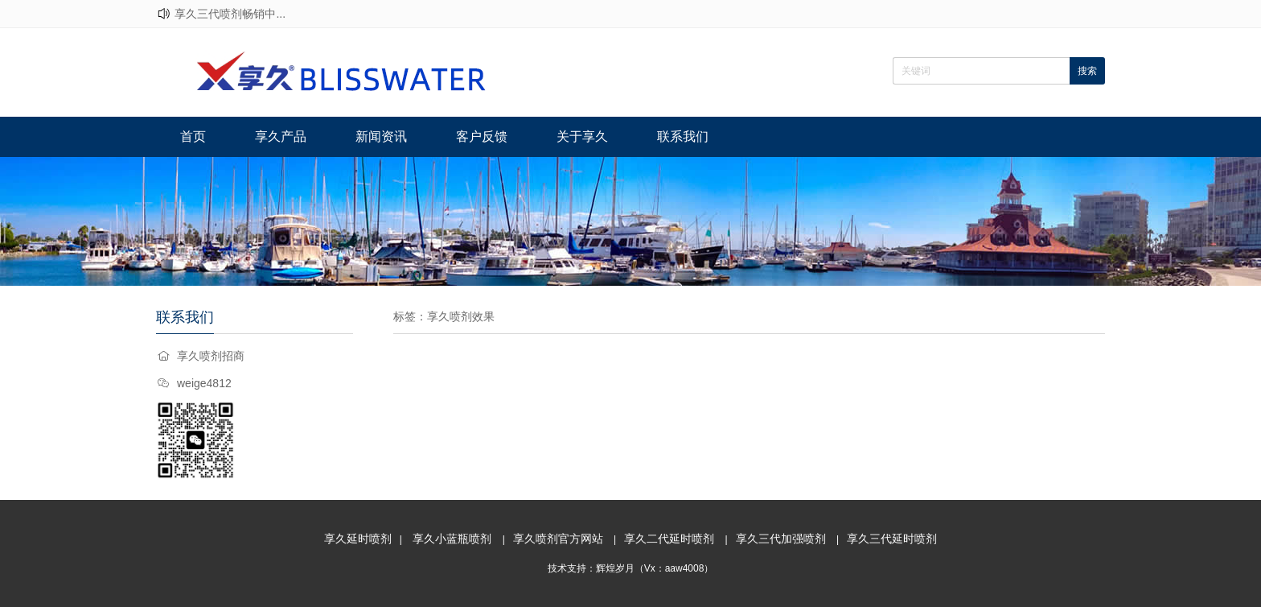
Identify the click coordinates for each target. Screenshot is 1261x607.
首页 (193, 136)
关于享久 (582, 136)
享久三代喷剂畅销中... (230, 13)
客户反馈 (481, 136)
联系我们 (683, 136)
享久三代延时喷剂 (892, 538)
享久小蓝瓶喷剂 (452, 538)
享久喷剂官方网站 (558, 538)
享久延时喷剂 (358, 538)
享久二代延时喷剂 (669, 538)
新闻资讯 (381, 136)
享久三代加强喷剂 (781, 538)
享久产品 (280, 136)
